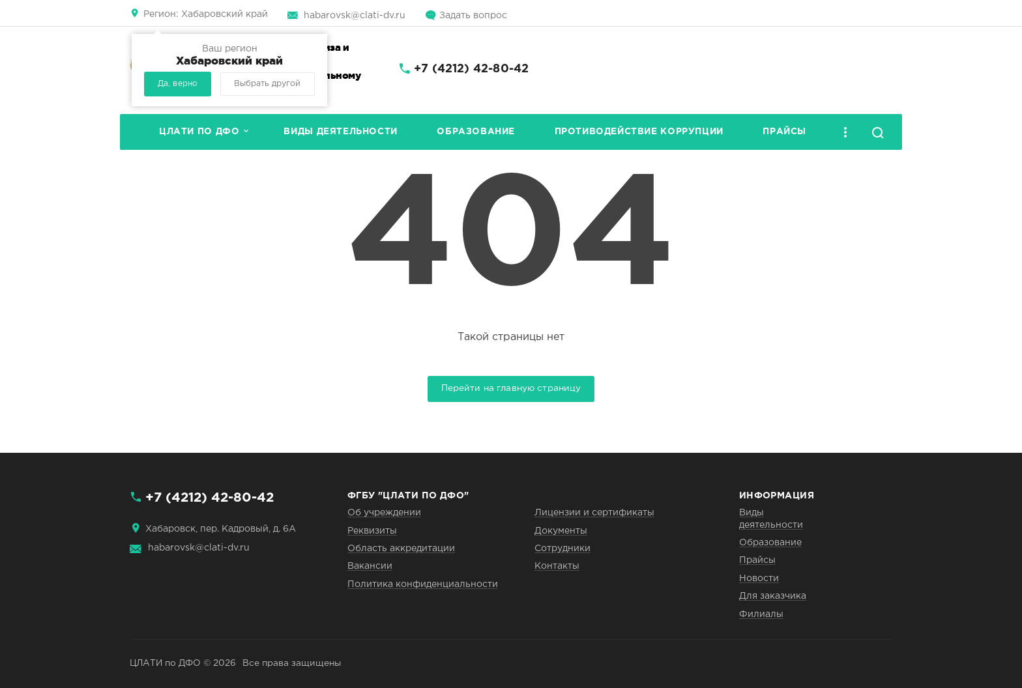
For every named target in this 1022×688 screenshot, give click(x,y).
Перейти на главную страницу (511, 388)
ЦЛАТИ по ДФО (199, 132)
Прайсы (784, 132)
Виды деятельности (340, 132)
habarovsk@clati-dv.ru (354, 16)
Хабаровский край (205, 14)
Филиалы (761, 614)
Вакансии (369, 566)
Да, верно (177, 83)
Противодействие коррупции (639, 132)
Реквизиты (372, 531)
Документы (560, 531)
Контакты (556, 566)
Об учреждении (384, 513)
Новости (759, 578)
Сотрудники (562, 548)
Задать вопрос (473, 16)
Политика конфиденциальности (422, 584)
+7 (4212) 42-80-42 (471, 69)
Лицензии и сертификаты (594, 513)
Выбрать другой (267, 83)
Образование (476, 132)
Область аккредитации (401, 548)
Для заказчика (772, 596)
